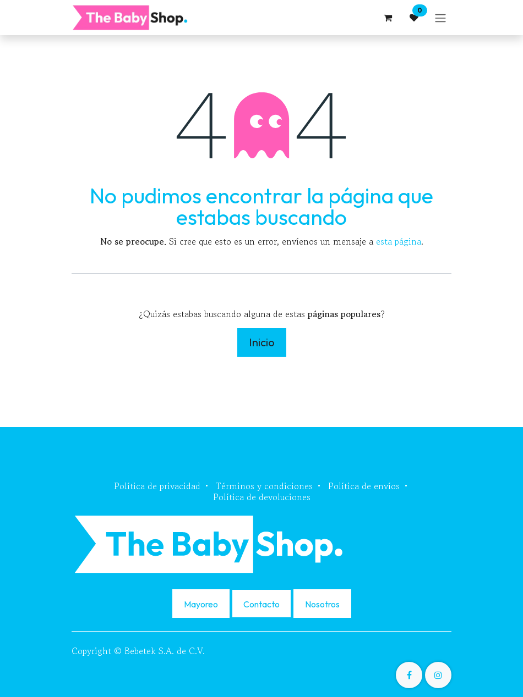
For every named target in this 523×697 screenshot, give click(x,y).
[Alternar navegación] (440, 17)
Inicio (262, 342)
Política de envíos (364, 486)
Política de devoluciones (261, 497)
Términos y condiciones (264, 486)
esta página (398, 241)
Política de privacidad (157, 486)
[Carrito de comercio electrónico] (388, 18)
